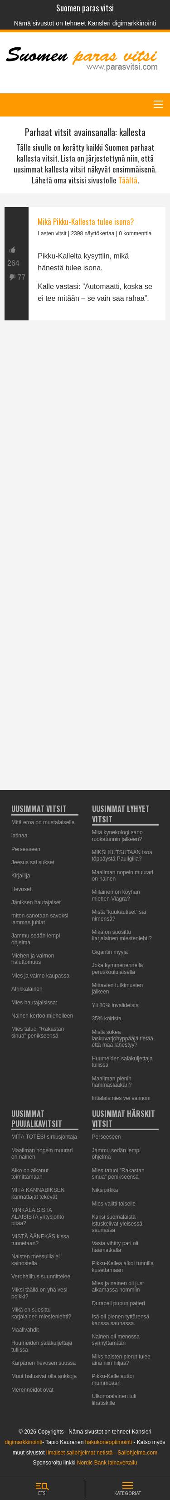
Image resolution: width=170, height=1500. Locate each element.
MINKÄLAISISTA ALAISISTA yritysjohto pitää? (37, 1216)
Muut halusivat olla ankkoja (44, 1376)
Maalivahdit (25, 1330)
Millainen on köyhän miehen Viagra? (116, 895)
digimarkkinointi (24, 1442)
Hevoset (21, 889)
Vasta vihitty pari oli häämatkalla (115, 1246)
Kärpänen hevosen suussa (43, 1363)
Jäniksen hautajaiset (36, 902)
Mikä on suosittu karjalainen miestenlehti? (122, 935)
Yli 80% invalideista (115, 1005)
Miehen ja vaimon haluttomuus (32, 959)
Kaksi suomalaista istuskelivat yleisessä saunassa (117, 1223)
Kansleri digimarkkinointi (121, 23)
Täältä (127, 180)
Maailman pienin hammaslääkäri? (112, 1081)
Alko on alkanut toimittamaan (30, 1173)
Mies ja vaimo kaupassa (40, 976)
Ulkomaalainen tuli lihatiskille (114, 1399)
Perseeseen (106, 1137)
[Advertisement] (85, 607)
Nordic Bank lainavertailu (107, 1462)
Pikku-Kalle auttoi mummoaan (113, 1379)
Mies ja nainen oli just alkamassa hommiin (118, 1286)
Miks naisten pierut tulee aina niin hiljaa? (121, 1359)
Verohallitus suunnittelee (40, 1276)
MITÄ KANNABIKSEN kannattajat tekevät (37, 1193)
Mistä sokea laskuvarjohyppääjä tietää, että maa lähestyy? (123, 1039)
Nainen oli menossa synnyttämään (116, 1339)
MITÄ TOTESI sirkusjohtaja (44, 1137)
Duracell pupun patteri (118, 1303)
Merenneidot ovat (32, 1390)
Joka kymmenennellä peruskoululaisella (117, 968)
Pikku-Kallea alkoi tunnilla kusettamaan (123, 1266)
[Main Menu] (158, 104)
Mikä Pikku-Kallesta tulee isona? (86, 221)
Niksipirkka (105, 1190)
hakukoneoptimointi (108, 1442)
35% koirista (106, 1018)
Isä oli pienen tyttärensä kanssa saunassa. (121, 1319)
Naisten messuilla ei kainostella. (35, 1259)
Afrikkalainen (27, 989)
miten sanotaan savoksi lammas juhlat (39, 918)
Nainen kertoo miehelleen (42, 1016)
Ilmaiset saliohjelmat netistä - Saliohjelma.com (101, 1452)
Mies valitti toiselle (114, 1204)
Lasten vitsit (52, 233)
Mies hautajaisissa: (34, 1002)
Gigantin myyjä (110, 952)
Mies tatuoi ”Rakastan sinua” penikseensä (37, 1032)
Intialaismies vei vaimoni (121, 1098)
